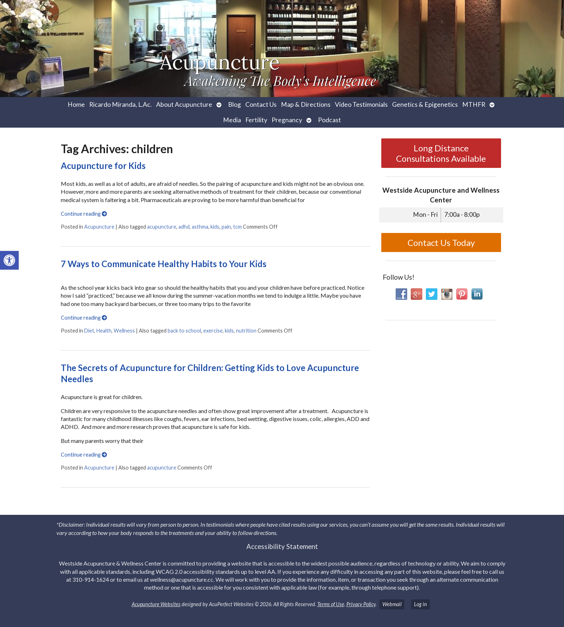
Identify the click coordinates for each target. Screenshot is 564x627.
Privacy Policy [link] (361, 604)
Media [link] (232, 120)
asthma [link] (200, 227)
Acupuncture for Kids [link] (103, 165)
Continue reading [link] (84, 214)
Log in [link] (420, 604)
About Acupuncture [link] (184, 104)
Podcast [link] (329, 120)
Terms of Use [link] (330, 604)
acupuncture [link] (161, 227)
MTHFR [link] (473, 104)
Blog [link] (234, 104)
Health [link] (104, 331)
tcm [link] (237, 227)
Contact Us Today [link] (441, 242)
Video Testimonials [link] (361, 104)
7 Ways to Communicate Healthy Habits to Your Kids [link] (164, 263)
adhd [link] (184, 227)
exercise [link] (213, 331)
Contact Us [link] (261, 104)
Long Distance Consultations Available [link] (441, 153)
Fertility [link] (256, 120)
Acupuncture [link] (99, 227)
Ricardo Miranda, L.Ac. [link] (120, 104)
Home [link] (76, 104)
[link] (9, 260)
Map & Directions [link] (306, 104)
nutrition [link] (246, 331)
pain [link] (226, 227)
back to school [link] (184, 331)
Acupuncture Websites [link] (156, 604)
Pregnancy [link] (287, 120)
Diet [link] (89, 331)
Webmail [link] (391, 604)
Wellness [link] (124, 331)
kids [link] (214, 227)
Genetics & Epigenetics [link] (425, 104)
